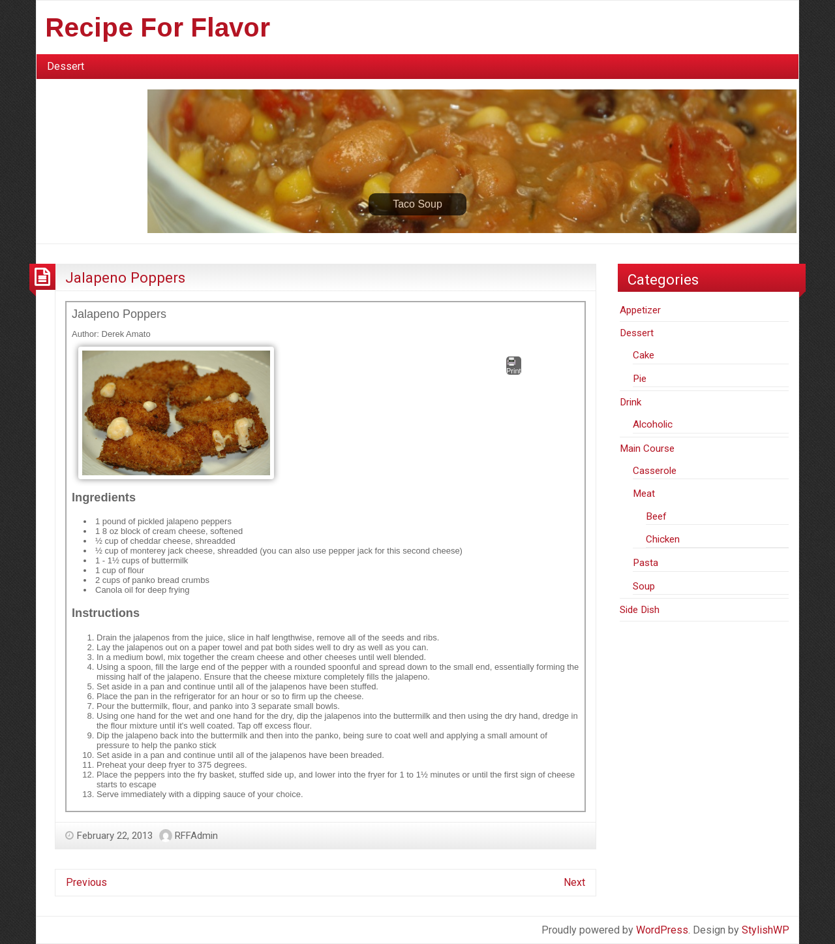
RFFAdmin (196, 836)
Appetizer (640, 310)
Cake (643, 355)
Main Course (647, 448)
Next (574, 882)
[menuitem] (66, 66)
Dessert (65, 66)
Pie (639, 379)
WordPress (662, 930)
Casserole (654, 471)
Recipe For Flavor (157, 27)
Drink (630, 402)
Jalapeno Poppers (125, 277)
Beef (656, 516)
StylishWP (765, 930)
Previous (86, 882)
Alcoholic (653, 424)
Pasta (645, 563)
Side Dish (640, 610)
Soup (644, 586)
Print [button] (513, 365)
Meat (644, 493)
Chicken (663, 539)
